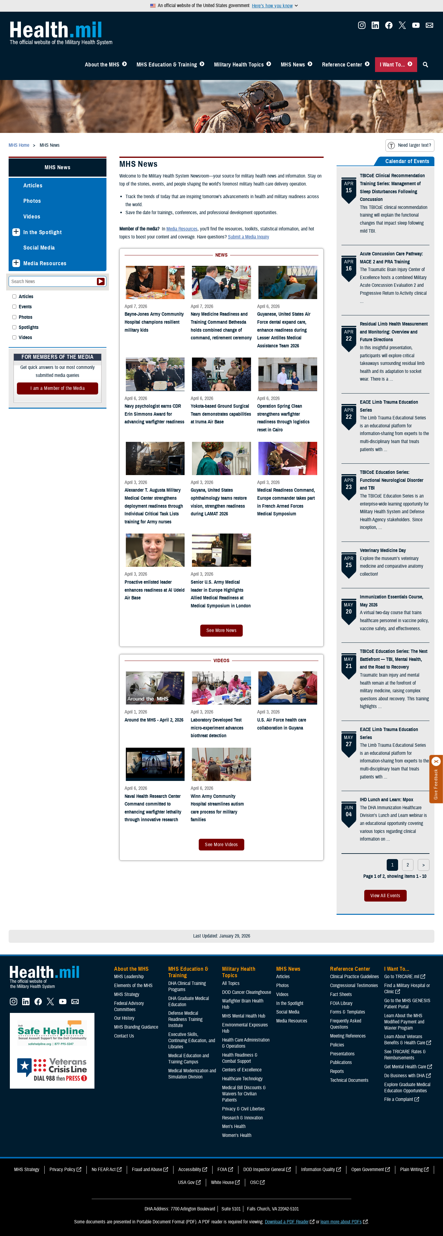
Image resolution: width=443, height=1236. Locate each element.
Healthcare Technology (242, 1079)
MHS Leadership (129, 977)
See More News (221, 630)
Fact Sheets (341, 994)
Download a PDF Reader (287, 1222)
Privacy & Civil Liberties (243, 1109)
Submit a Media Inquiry (248, 237)
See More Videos (221, 845)
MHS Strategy (126, 994)
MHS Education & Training (167, 64)
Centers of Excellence (241, 1070)
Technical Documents (349, 1080)
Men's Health (233, 1126)
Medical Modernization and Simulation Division (192, 1074)
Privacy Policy (62, 1169)
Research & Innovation (242, 1118)
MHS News (293, 64)
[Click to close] (436, 761)
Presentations (342, 1054)
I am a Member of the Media (57, 388)
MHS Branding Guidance (136, 1027)
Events (25, 307)
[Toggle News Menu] (310, 64)
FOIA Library (341, 1003)
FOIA (222, 1169)
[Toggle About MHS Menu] (124, 64)
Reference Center (342, 64)
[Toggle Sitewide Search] (425, 64)
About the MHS (102, 64)
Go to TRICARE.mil (401, 977)
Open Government (367, 1169)
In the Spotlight (42, 232)
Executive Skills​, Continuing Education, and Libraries (191, 1040)
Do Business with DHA (404, 1076)
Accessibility (189, 1169)
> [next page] (423, 865)
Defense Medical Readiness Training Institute (185, 1019)
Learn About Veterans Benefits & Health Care (404, 1040)
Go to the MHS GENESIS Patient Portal (407, 1004)
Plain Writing (411, 1169)
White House (222, 1182)
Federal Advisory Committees (129, 1006)
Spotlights (28, 327)
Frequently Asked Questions (345, 1024)
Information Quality (318, 1169)
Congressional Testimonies (354, 985)
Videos (32, 216)
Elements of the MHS (133, 985)
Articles (32, 185)
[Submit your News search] (101, 281)
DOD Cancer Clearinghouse (246, 992)
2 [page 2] (408, 865)
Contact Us (124, 1036)
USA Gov (186, 1182)
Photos (32, 200)
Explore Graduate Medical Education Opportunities (407, 1088)
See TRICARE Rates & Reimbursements (405, 1055)
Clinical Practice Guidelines (354, 977)
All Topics (231, 983)
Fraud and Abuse (147, 1169)
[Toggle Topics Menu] (268, 64)
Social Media (39, 247)
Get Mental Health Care (405, 1067)
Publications (341, 1062)
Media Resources (45, 263)
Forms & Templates (347, 1012)
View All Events (385, 896)
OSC (254, 1182)
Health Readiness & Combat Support (239, 1058)
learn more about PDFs (341, 1222)
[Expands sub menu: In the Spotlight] (16, 232)
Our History (124, 1018)
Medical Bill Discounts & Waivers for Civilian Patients (244, 1094)
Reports (337, 1071)
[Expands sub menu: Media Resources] (16, 263)
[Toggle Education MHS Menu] (202, 64)
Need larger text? (409, 145)
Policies (337, 1045)
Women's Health (236, 1135)
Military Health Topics (239, 64)
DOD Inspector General (264, 1169)
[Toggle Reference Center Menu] (367, 64)
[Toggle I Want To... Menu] (410, 64)
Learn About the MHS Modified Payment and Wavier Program (404, 1022)
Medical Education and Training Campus (188, 1059)
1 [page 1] (392, 865)
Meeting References (348, 1036)
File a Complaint (398, 1099)
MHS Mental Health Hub (243, 1016)
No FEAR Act (104, 1169)
